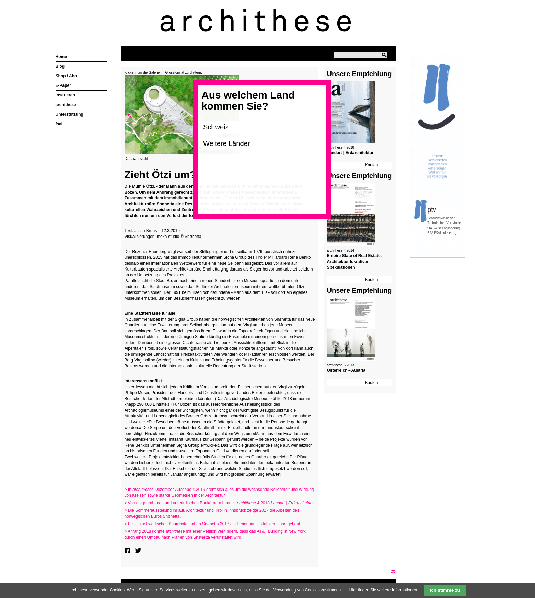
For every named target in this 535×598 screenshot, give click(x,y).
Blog (60, 66)
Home (61, 56)
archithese (66, 104)
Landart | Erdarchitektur (350, 152)
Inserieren (65, 95)
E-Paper (63, 85)
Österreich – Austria (346, 370)
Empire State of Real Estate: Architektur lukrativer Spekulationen (354, 261)
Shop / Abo (66, 75)
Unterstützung (69, 114)
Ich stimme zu (445, 590)
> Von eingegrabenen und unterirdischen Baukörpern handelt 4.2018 (220, 503)
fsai (59, 124)
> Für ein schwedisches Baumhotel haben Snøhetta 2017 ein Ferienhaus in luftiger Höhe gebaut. (213, 523)
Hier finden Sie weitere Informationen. (383, 590)
